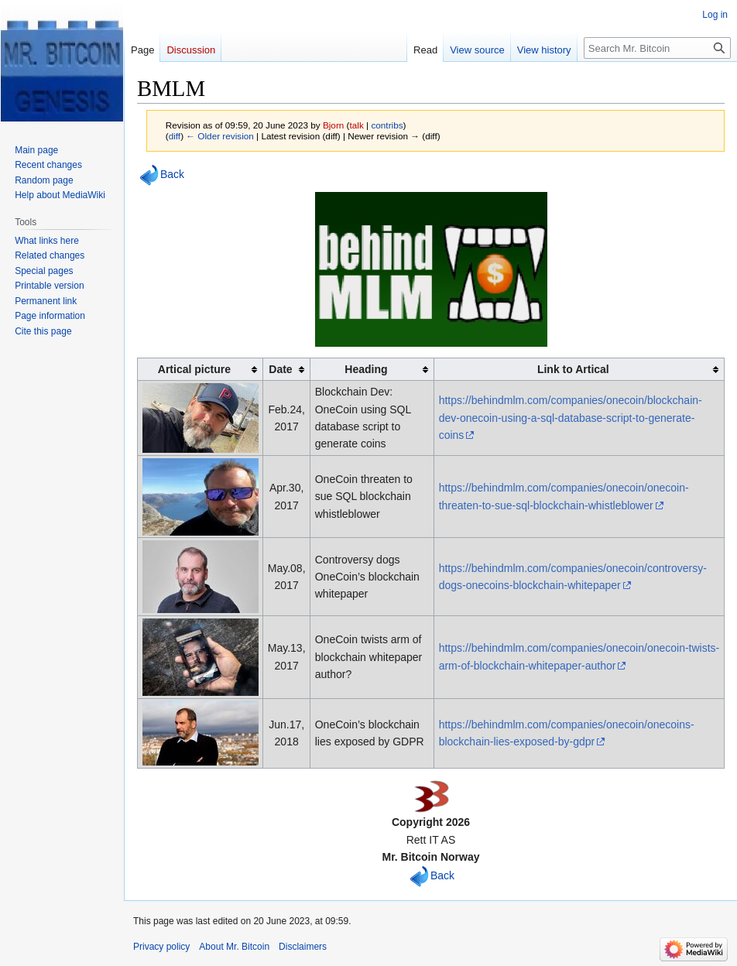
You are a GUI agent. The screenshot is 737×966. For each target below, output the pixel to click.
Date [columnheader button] (280, 369)
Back (172, 174)
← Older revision (220, 136)
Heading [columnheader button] (366, 369)
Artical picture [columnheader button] (194, 369)
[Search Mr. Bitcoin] (657, 48)
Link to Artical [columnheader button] (573, 369)
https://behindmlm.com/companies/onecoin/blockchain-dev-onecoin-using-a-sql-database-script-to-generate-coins (570, 417)
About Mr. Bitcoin (234, 946)
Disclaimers (303, 946)
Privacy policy (161, 946)
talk (357, 125)
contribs (387, 125)
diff (174, 136)
